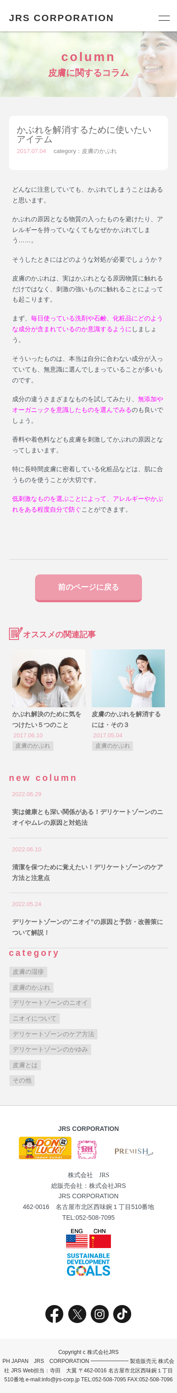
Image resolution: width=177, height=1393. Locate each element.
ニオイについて (35, 1018)
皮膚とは (25, 1065)
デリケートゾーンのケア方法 (53, 1034)
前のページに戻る (88, 587)
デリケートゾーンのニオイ (50, 1002)
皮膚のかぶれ (99, 151)
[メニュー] (163, 17)
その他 (22, 1080)
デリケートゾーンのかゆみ (50, 1049)
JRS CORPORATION (61, 18)
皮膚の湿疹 (28, 971)
